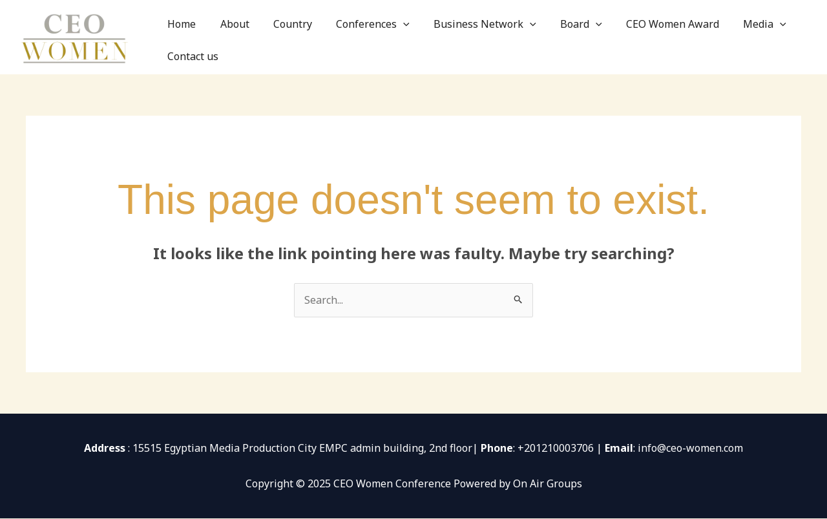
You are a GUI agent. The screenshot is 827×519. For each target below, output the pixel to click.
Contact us (783, 37)
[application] (394, 37)
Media (720, 37)
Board (555, 37)
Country (292, 37)
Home (198, 37)
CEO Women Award (637, 37)
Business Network (466, 37)
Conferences (364, 37)
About (242, 37)
